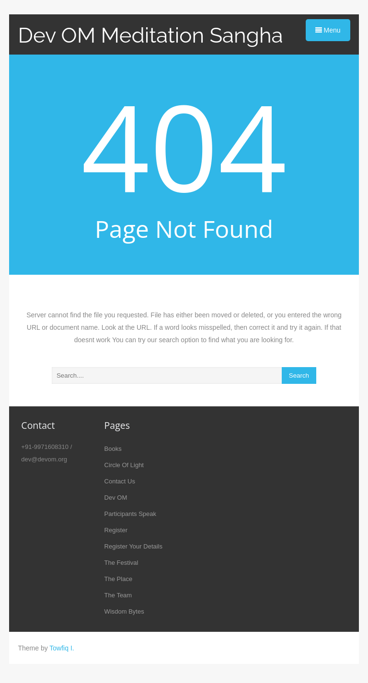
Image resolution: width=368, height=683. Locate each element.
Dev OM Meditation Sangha (150, 35)
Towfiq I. (61, 648)
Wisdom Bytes (124, 611)
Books (113, 448)
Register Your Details (133, 546)
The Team (118, 595)
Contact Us (119, 481)
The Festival (121, 562)
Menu (328, 30)
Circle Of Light (124, 465)
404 (184, 145)
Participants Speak (130, 513)
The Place (118, 578)
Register (115, 530)
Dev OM (115, 497)
